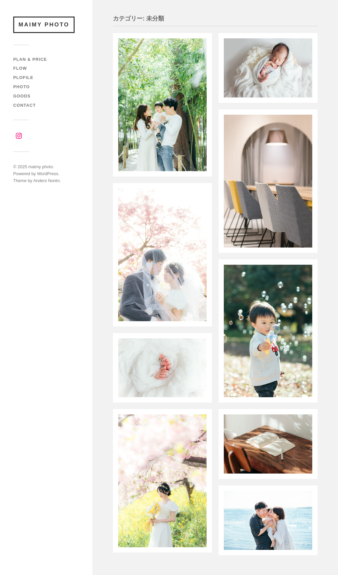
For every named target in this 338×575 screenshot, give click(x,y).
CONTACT (24, 105)
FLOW (20, 68)
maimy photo (43, 24)
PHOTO (21, 86)
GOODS (22, 96)
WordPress (47, 173)
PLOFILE (23, 77)
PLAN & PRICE (30, 59)
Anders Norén (46, 180)
